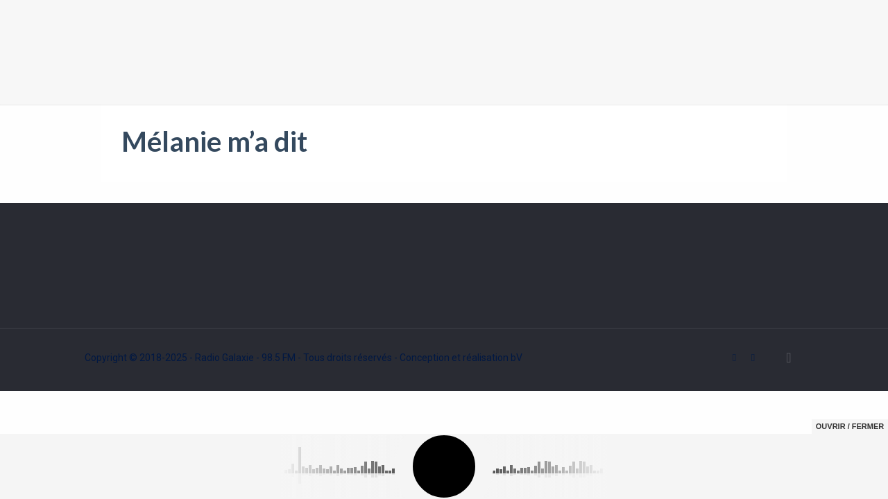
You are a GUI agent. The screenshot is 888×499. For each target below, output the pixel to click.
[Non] (871, 477)
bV (516, 357)
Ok (785, 476)
